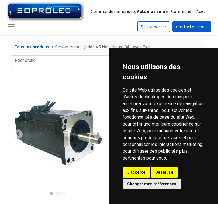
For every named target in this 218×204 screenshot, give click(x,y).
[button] (18, 134)
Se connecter (153, 26)
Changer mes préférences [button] (151, 184)
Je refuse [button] (164, 172)
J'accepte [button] (136, 172)
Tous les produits (31, 47)
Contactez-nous (191, 26)
